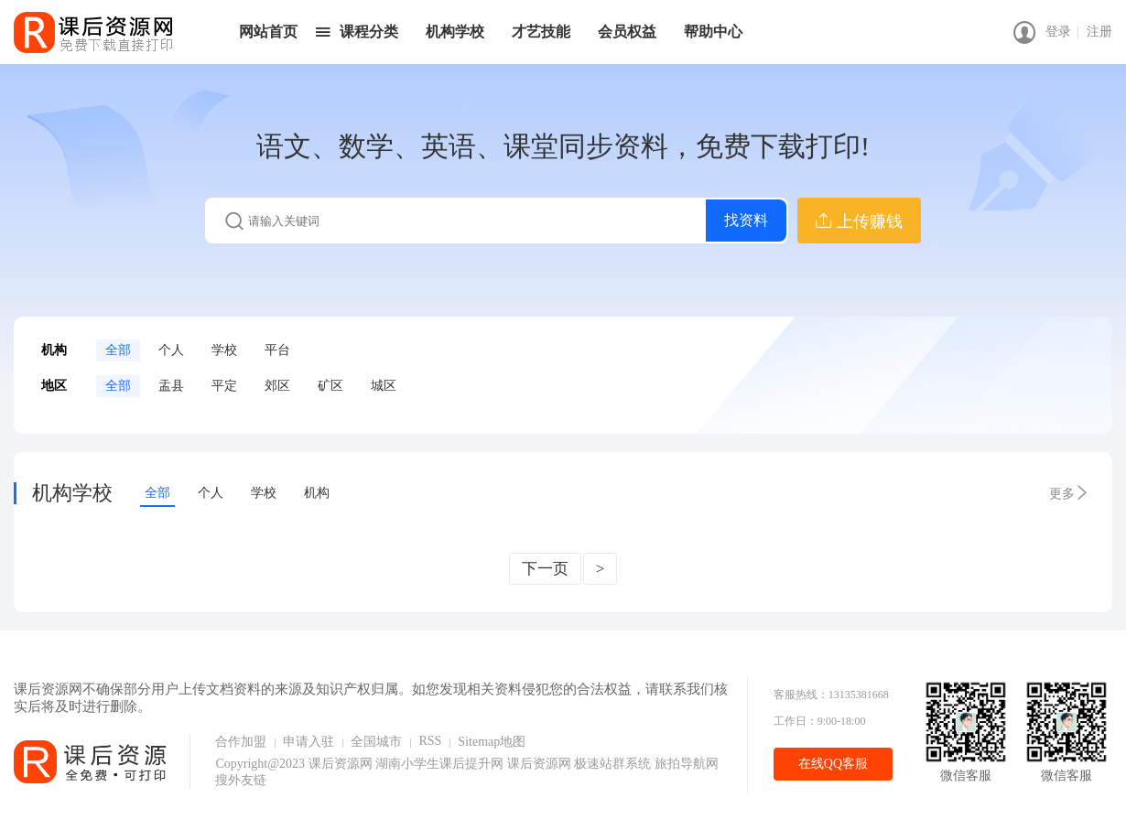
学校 (224, 350)
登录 (1058, 31)
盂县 (171, 386)
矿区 (330, 386)
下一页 (545, 568)
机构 (317, 493)
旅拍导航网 (687, 764)
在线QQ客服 (833, 764)
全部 (118, 350)
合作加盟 (240, 742)
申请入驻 (308, 742)
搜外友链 (240, 780)
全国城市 (376, 742)
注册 (1099, 31)
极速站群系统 (614, 764)
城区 (383, 386)
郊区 (277, 386)
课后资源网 (341, 764)
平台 (277, 350)
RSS (429, 741)
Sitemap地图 (491, 742)
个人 (171, 350)
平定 (224, 386)
